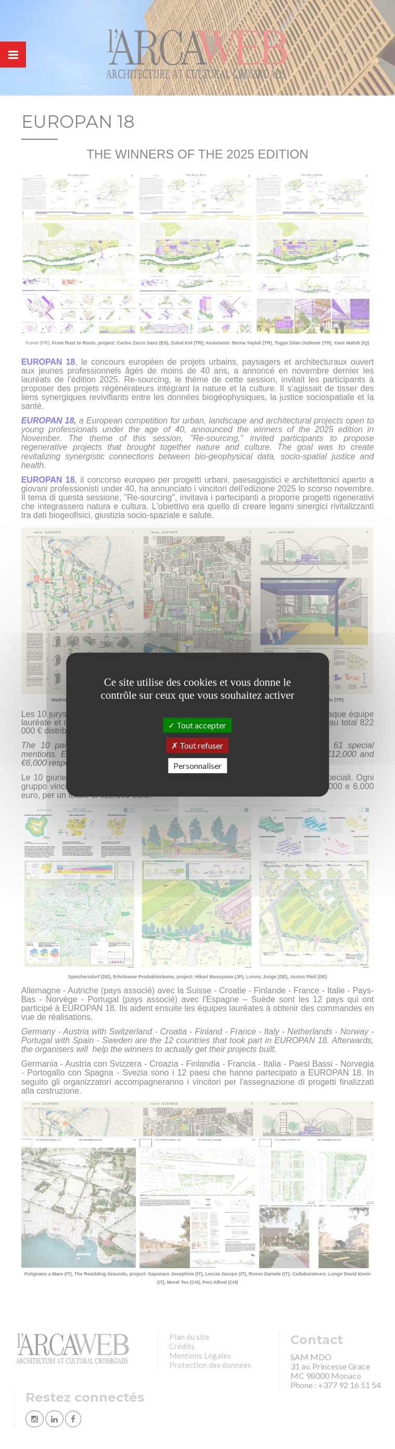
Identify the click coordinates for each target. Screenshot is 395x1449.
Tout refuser (197, 745)
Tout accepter (197, 725)
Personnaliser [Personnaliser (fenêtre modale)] (197, 765)
